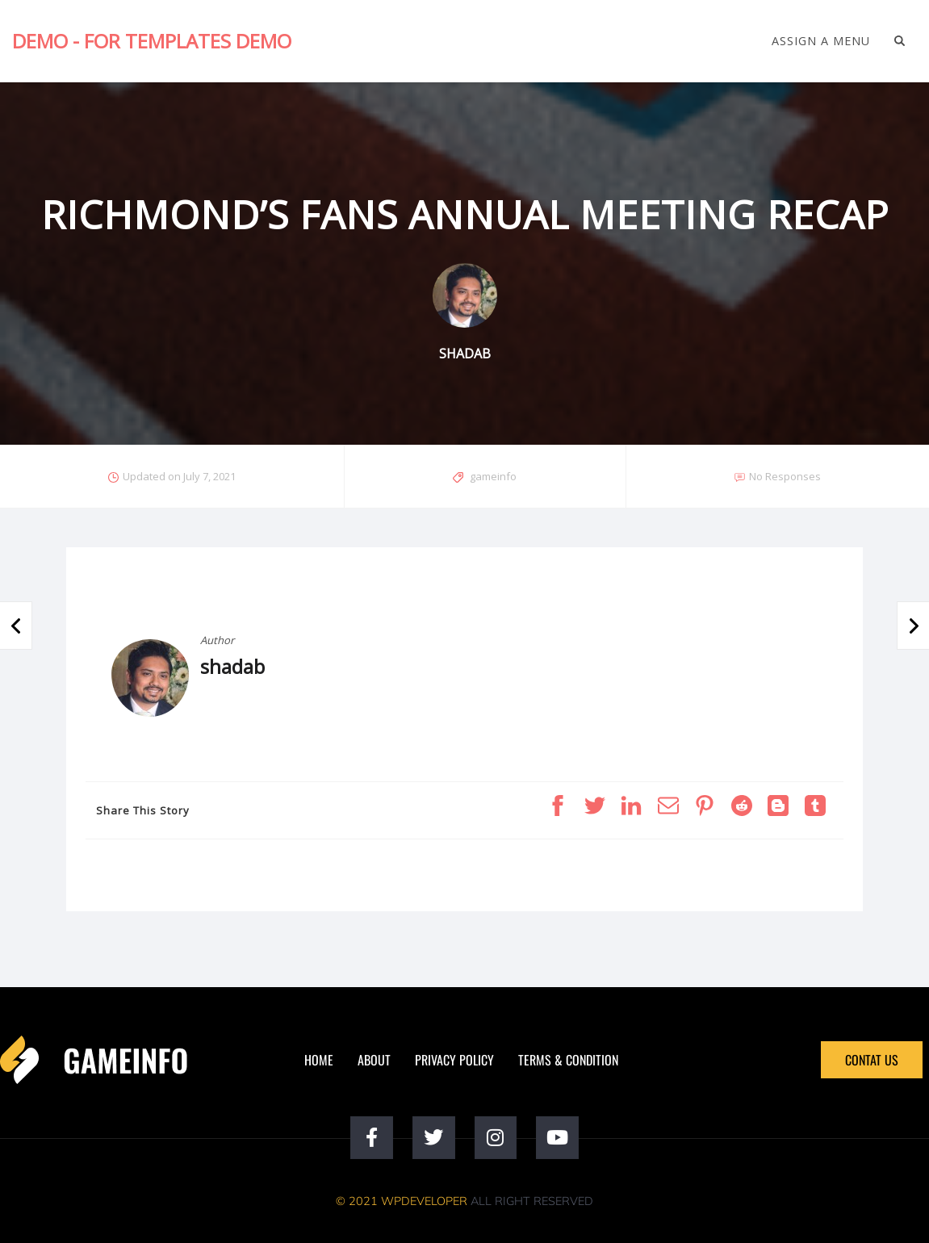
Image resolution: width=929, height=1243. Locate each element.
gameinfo (493, 476)
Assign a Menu (821, 41)
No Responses (785, 476)
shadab (232, 666)
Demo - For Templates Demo (151, 40)
